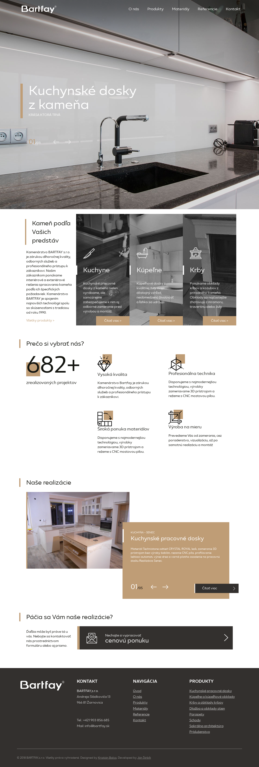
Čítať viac (218, 588)
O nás (134, 9)
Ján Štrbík (144, 757)
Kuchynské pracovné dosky (210, 691)
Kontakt (233, 9)
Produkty (155, 9)
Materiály (180, 9)
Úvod (137, 691)
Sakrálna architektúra (206, 726)
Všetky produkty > (40, 320)
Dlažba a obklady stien (207, 709)
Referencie (207, 9)
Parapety (196, 714)
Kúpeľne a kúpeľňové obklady (212, 697)
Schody (195, 720)
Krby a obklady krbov (206, 703)
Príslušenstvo (199, 732)
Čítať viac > (112, 321)
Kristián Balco (107, 757)
